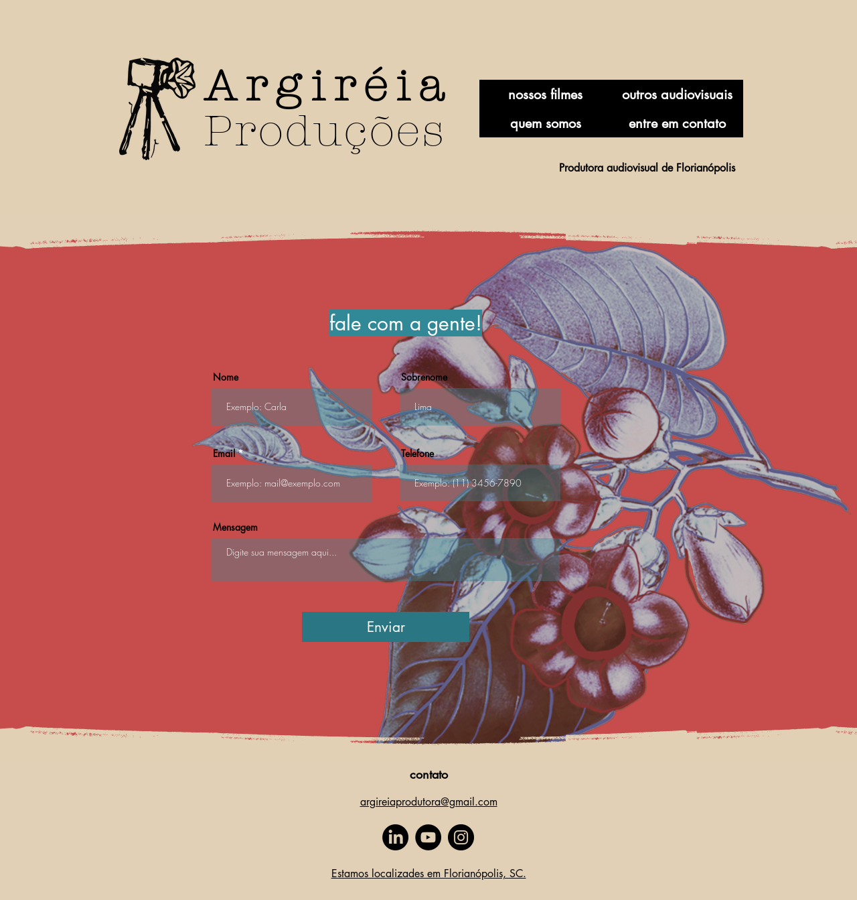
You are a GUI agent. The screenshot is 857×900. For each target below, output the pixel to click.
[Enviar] (385, 627)
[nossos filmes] (545, 94)
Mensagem (235, 527)
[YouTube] (428, 837)
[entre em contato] (677, 123)
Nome (225, 377)
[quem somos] (545, 123)
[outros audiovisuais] (677, 94)
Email (224, 453)
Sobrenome (424, 377)
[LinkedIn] (395, 837)
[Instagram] (461, 837)
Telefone (417, 453)
